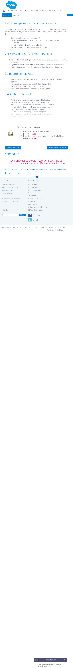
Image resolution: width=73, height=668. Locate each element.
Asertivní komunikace (58, 170)
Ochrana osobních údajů (37, 207)
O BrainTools (13, 11)
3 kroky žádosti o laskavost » (58, 148)
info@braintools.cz (13, 199)
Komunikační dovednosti (38, 170)
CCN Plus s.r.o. (61, 230)
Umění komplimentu (14, 173)
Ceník (36, 11)
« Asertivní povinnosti (13, 148)
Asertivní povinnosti (50, 160)
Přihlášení (16, 15)
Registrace (7, 15)
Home (7, 170)
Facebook (37, 215)
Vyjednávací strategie (23, 160)
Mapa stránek (33, 204)
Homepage (32, 184)
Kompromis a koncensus (23, 163)
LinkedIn (36, 220)
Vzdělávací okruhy (55, 11)
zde (34, 134)
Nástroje (67, 11)
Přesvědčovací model (52, 163)
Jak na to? (43, 11)
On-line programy (26, 11)
